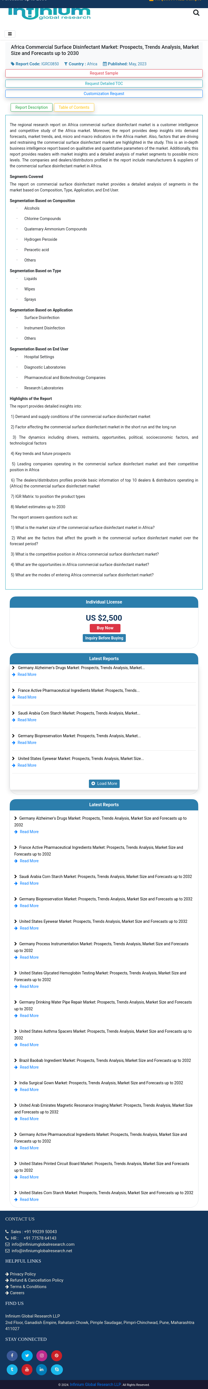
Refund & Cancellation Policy (34, 1280)
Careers (14, 1292)
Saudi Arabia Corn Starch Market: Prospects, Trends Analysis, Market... (76, 713)
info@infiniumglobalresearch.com (40, 1244)
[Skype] (57, 1369)
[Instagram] (41, 1355)
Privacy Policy (20, 1274)
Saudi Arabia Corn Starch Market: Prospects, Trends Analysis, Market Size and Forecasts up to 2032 (103, 876)
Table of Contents (74, 107)
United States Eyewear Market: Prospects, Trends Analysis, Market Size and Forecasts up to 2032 (100, 921)
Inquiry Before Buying (104, 638)
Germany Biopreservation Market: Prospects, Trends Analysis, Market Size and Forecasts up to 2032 (103, 899)
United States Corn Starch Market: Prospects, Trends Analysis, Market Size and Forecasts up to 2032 (103, 1193)
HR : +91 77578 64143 (30, 1238)
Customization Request (104, 93)
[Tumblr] (12, 1369)
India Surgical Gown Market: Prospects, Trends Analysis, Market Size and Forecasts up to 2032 (98, 1083)
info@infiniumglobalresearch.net (38, 1250)
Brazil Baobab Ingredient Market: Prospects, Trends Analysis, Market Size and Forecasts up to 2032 (102, 1060)
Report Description (31, 107)
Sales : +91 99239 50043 (31, 1231)
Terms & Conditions (25, 1286)
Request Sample (104, 73)
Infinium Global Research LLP (95, 1384)
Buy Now (105, 627)
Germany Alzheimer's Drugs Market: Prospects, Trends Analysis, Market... (78, 667)
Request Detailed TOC (104, 83)
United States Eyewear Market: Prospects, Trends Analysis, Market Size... (78, 758)
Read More (24, 674)
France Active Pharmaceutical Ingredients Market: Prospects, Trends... (76, 690)
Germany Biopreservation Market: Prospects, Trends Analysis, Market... (76, 736)
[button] (12, 1356)
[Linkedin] (41, 1369)
